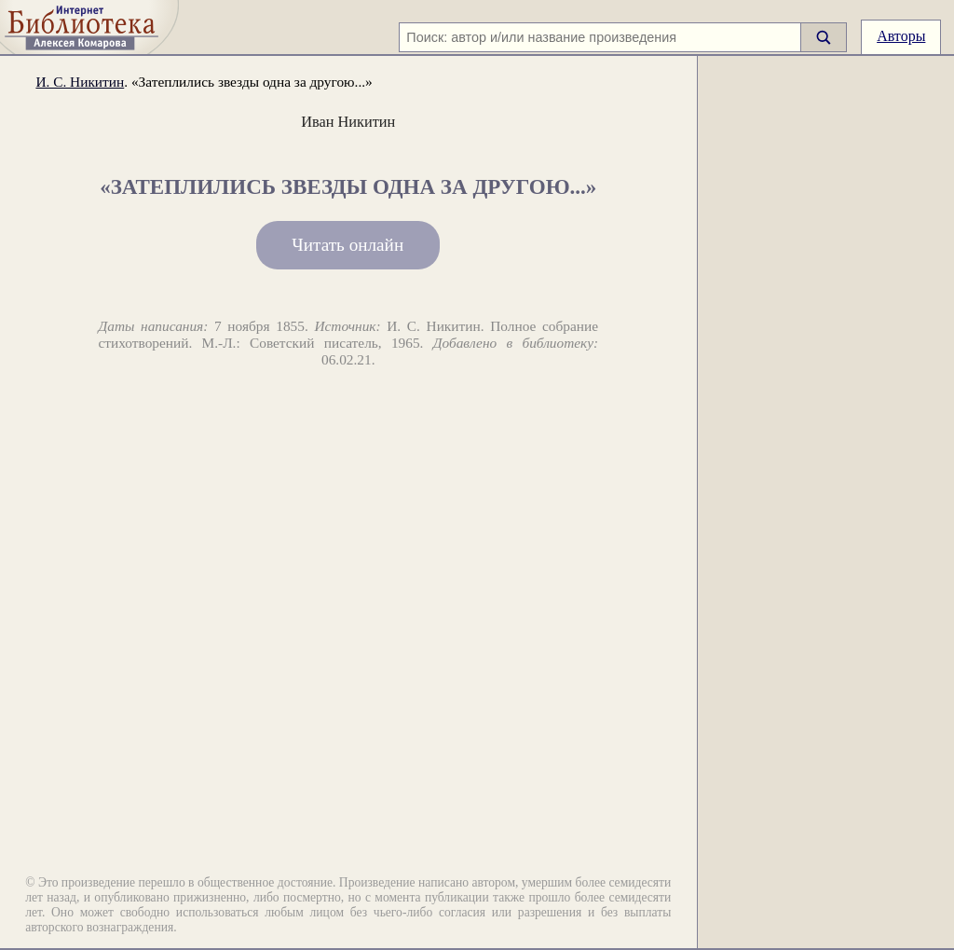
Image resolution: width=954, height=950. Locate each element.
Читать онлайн (347, 245)
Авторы (901, 36)
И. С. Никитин (79, 81)
